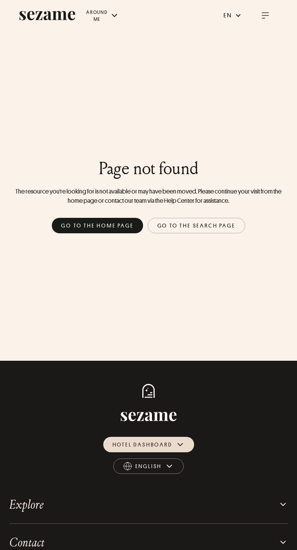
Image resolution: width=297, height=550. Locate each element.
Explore (148, 504)
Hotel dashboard (149, 444)
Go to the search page (196, 225)
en (233, 15)
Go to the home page (97, 225)
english (149, 468)
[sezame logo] (47, 15)
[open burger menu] (265, 15)
